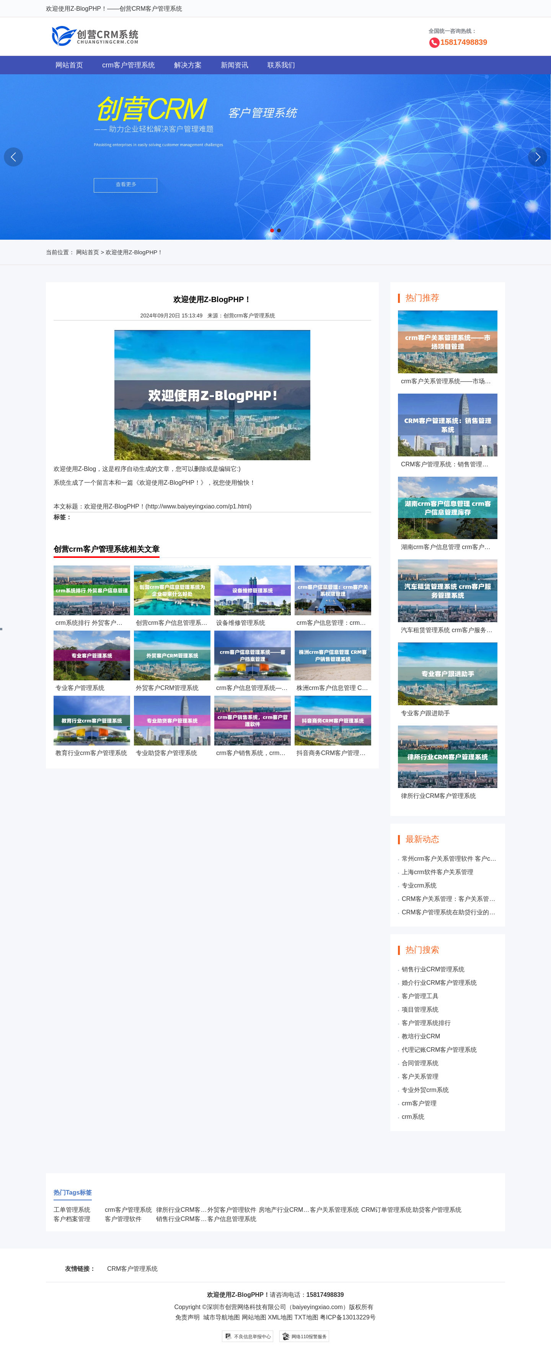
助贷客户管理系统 (436, 1209)
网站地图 (254, 1317)
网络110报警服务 (304, 1335)
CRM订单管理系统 (386, 1209)
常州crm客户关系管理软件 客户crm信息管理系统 (449, 858)
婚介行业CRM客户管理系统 (439, 982)
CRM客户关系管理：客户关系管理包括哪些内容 (449, 899)
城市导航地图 (221, 1317)
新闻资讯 (234, 65)
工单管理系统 (72, 1209)
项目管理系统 (420, 1009)
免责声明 (187, 1317)
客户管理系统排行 (426, 1023)
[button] (272, 230)
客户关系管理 (420, 1076)
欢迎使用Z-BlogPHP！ (114, 506)
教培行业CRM (421, 1036)
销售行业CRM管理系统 (433, 969)
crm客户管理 (419, 1103)
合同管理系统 (420, 1063)
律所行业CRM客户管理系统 (193, 1209)
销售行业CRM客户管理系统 (193, 1219)
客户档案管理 (72, 1219)
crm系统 (413, 1116)
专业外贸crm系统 (425, 1090)
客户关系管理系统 (334, 1209)
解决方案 (188, 65)
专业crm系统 (419, 885)
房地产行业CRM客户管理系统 (299, 1209)
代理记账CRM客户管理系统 (439, 1049)
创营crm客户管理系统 (249, 315)
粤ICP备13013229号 (348, 1317)
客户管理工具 (420, 996)
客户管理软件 (123, 1219)
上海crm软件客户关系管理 (437, 872)
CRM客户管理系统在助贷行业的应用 (449, 912)
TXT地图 (306, 1317)
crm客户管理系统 (128, 65)
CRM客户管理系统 (132, 1268)
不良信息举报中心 (248, 1336)
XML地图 (280, 1317)
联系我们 (281, 65)
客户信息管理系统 (231, 1219)
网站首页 (69, 65)
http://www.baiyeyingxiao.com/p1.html (198, 506)
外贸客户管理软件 (231, 1209)
